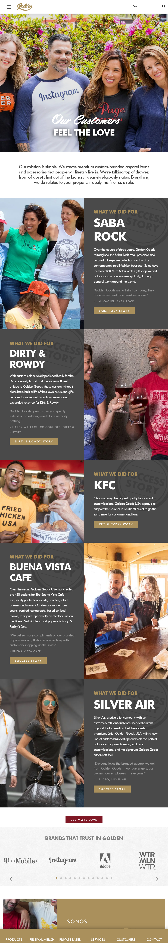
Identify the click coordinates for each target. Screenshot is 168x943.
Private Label (69, 939)
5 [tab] (75, 878)
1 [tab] (56, 878)
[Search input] (146, 6)
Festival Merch (42, 939)
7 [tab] (84, 878)
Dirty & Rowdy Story (34, 441)
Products (14, 939)
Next (157, 879)
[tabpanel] (21, 861)
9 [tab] (93, 878)
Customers (126, 939)
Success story (112, 789)
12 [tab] (107, 878)
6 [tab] (79, 878)
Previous (11, 879)
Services (98, 939)
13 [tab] (111, 878)
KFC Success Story (116, 524)
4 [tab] (70, 878)
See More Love (84, 820)
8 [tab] (88, 878)
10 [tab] (98, 878)
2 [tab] (61, 878)
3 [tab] (66, 878)
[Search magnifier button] (163, 6)
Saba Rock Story (114, 311)
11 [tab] (102, 878)
